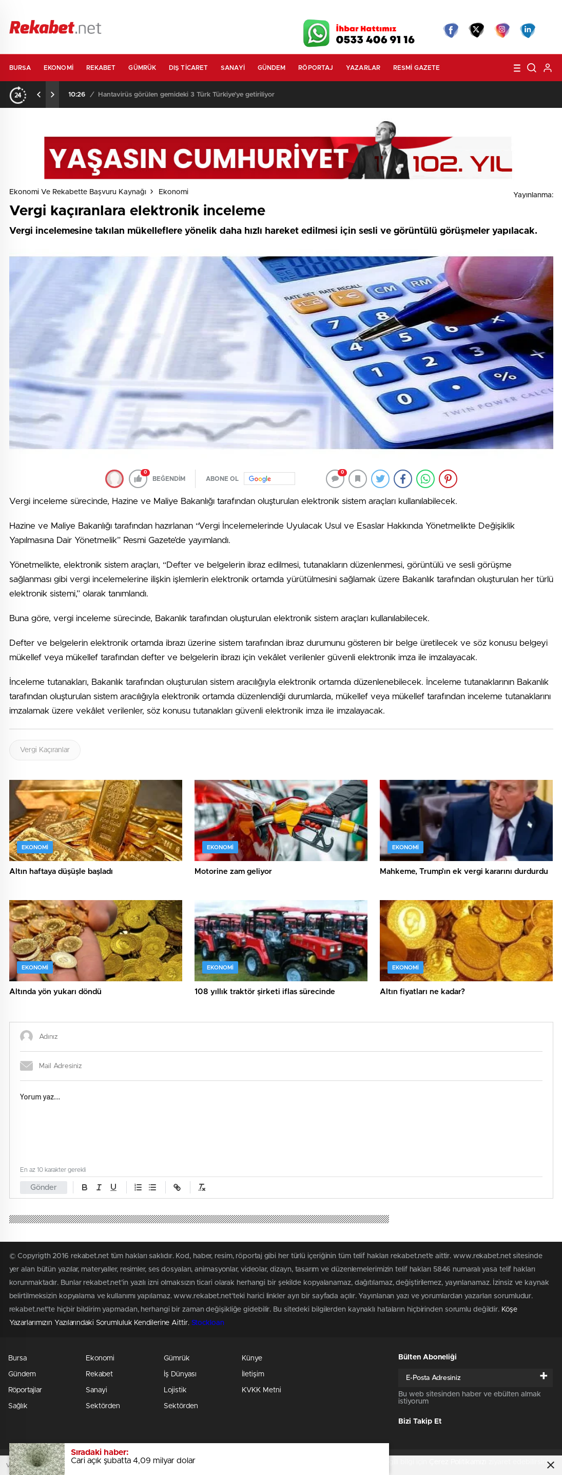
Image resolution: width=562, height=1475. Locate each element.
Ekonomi (58, 68)
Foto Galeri (165, 11)
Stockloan (207, 1323)
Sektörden (103, 1406)
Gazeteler (104, 11)
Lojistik (175, 1390)
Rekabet (101, 68)
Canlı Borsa (396, 11)
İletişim (253, 1374)
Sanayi (233, 68)
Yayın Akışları (456, 11)
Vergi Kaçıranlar (45, 750)
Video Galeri (221, 11)
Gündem (272, 68)
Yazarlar (363, 68)
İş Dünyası (180, 1374)
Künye (252, 1358)
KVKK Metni (261, 1390)
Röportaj (315, 68)
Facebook (450, 30)
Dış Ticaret (188, 68)
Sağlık (18, 1406)
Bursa (20, 68)
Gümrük (142, 68)
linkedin (527, 30)
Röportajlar (25, 1390)
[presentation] (39, 94)
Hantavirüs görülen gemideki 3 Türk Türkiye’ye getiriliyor (186, 94)
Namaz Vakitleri (519, 11)
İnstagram (502, 30)
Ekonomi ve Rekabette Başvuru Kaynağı (77, 192)
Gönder (43, 1187)
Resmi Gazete (416, 68)
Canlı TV (277, 11)
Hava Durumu (336, 11)
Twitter (476, 30)
